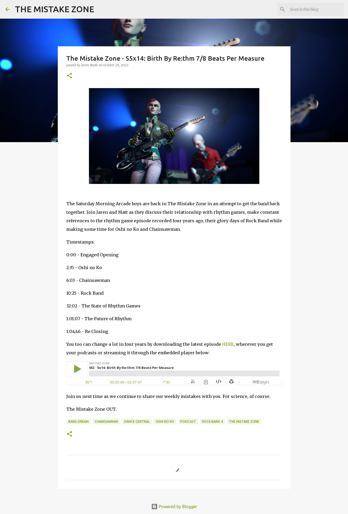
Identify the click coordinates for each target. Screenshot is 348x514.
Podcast (188, 421)
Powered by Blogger (174, 506)
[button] (69, 76)
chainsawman (106, 421)
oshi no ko (165, 421)
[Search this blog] (316, 9)
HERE (228, 344)
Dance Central (137, 421)
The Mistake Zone (244, 421)
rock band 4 (212, 421)
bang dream (78, 421)
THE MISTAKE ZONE (54, 9)
